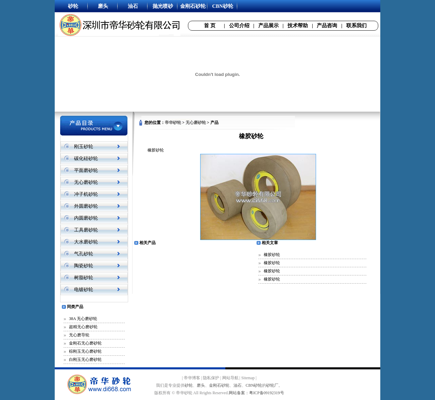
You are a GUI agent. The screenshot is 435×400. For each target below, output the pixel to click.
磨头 (201, 385)
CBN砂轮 (254, 385)
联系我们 (356, 25)
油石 (237, 385)
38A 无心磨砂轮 (83, 318)
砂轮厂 (272, 385)
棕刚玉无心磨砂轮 (85, 351)
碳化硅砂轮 (86, 158)
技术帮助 (298, 25)
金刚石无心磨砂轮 (85, 343)
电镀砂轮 (83, 289)
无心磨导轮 (79, 335)
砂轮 (189, 385)
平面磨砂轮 (86, 170)
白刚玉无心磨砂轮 (85, 359)
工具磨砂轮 (86, 230)
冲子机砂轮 (86, 194)
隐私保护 (211, 377)
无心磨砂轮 (86, 182)
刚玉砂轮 (83, 146)
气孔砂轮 (83, 253)
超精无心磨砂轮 (83, 326)
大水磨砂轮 (86, 241)
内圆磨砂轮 (86, 218)
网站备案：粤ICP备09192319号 (256, 392)
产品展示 (268, 25)
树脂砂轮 (83, 277)
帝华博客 (192, 377)
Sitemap (248, 377)
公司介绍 (239, 25)
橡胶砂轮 (272, 254)
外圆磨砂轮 (86, 206)
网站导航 (230, 377)
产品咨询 (327, 25)
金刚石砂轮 (219, 385)
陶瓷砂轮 (83, 265)
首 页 (209, 25)
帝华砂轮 (173, 122)
